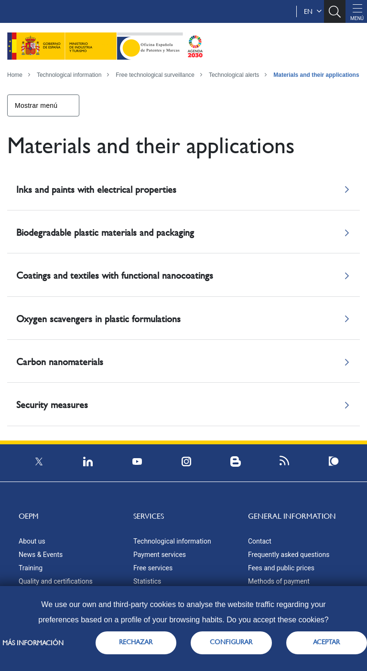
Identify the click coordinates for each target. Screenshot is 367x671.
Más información (33, 643)
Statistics (147, 581)
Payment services (159, 554)
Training (31, 568)
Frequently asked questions (288, 554)
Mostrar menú (36, 105)
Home (14, 75)
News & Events (41, 554)
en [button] (313, 11)
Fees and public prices (281, 568)
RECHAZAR (135, 642)
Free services (153, 568)
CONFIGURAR (231, 642)
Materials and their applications (316, 75)
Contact (259, 541)
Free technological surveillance (155, 75)
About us (32, 541)
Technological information (69, 75)
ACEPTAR (326, 642)
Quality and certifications (56, 581)
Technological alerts (234, 75)
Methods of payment (279, 581)
